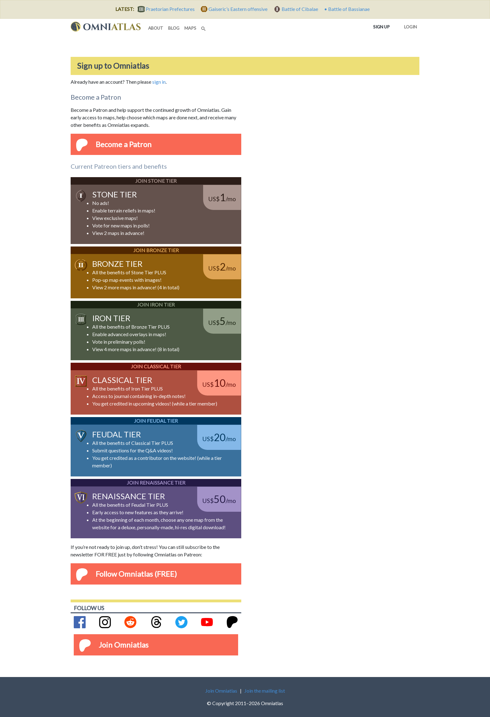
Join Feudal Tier (156, 421)
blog (173, 28)
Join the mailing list (264, 691)
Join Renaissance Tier (156, 482)
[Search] (204, 26)
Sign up (382, 26)
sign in (159, 82)
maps (190, 28)
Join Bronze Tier (156, 250)
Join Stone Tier (156, 181)
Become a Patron (124, 144)
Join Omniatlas (123, 644)
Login (409, 25)
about (155, 28)
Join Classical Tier (156, 366)
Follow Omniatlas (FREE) (136, 573)
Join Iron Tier (156, 304)
